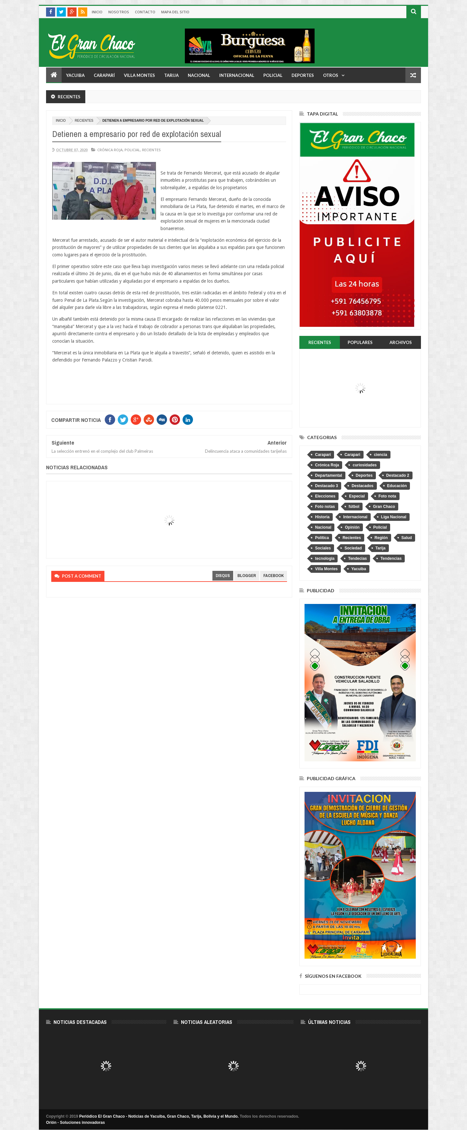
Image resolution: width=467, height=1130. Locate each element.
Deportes (303, 75)
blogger (246, 575)
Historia (322, 517)
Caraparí (104, 75)
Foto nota (387, 496)
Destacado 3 (326, 486)
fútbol (354, 506)
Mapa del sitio (175, 11)
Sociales (323, 548)
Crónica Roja (110, 149)
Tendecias (357, 558)
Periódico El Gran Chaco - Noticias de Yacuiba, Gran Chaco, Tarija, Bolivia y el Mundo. (159, 1116)
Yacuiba (75, 75)
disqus (223, 575)
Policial (272, 75)
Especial (357, 496)
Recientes (84, 120)
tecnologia (324, 558)
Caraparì (352, 454)
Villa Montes (139, 75)
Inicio (97, 11)
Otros (330, 75)
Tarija (171, 75)
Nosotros (118, 11)
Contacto (145, 11)
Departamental (328, 475)
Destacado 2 (397, 475)
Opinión (352, 527)
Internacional (236, 75)
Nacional (199, 75)
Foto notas (325, 506)
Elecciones (325, 496)
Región (381, 537)
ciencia (380, 454)
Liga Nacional (393, 517)
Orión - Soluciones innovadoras (75, 1122)
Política (322, 537)
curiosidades (365, 465)
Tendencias (390, 558)
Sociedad (353, 548)
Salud (406, 537)
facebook (273, 575)
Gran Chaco (384, 506)
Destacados (362, 486)
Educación (397, 486)
